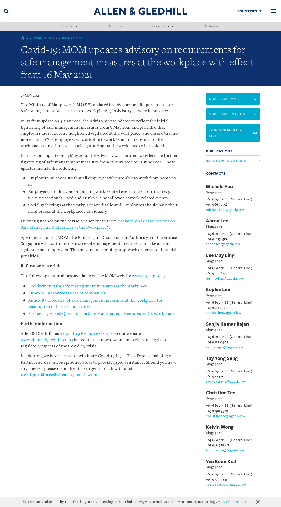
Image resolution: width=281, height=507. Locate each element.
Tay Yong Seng (222, 358)
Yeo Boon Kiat (221, 461)
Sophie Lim (218, 289)
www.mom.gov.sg (148, 276)
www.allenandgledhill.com (46, 340)
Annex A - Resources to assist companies (66, 293)
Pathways (211, 26)
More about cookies (232, 502)
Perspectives (162, 26)
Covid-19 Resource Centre (87, 334)
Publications (70, 38)
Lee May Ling (220, 255)
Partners (115, 26)
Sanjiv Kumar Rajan (227, 324)
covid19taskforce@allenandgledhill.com (59, 375)
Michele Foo (219, 186)
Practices (69, 26)
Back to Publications (226, 161)
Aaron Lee (217, 221)
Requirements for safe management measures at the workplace (87, 286)
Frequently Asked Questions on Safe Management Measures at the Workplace (101, 314)
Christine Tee (220, 392)
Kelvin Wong (220, 427)
